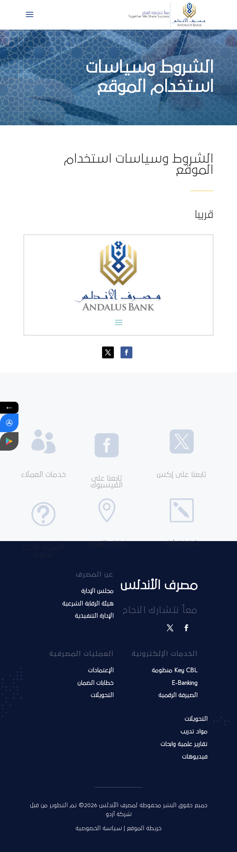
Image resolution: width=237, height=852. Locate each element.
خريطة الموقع (144, 828)
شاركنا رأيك (182, 559)
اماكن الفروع (106, 559)
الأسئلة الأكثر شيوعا (43, 567)
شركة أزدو (119, 814)
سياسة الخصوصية (98, 828)
